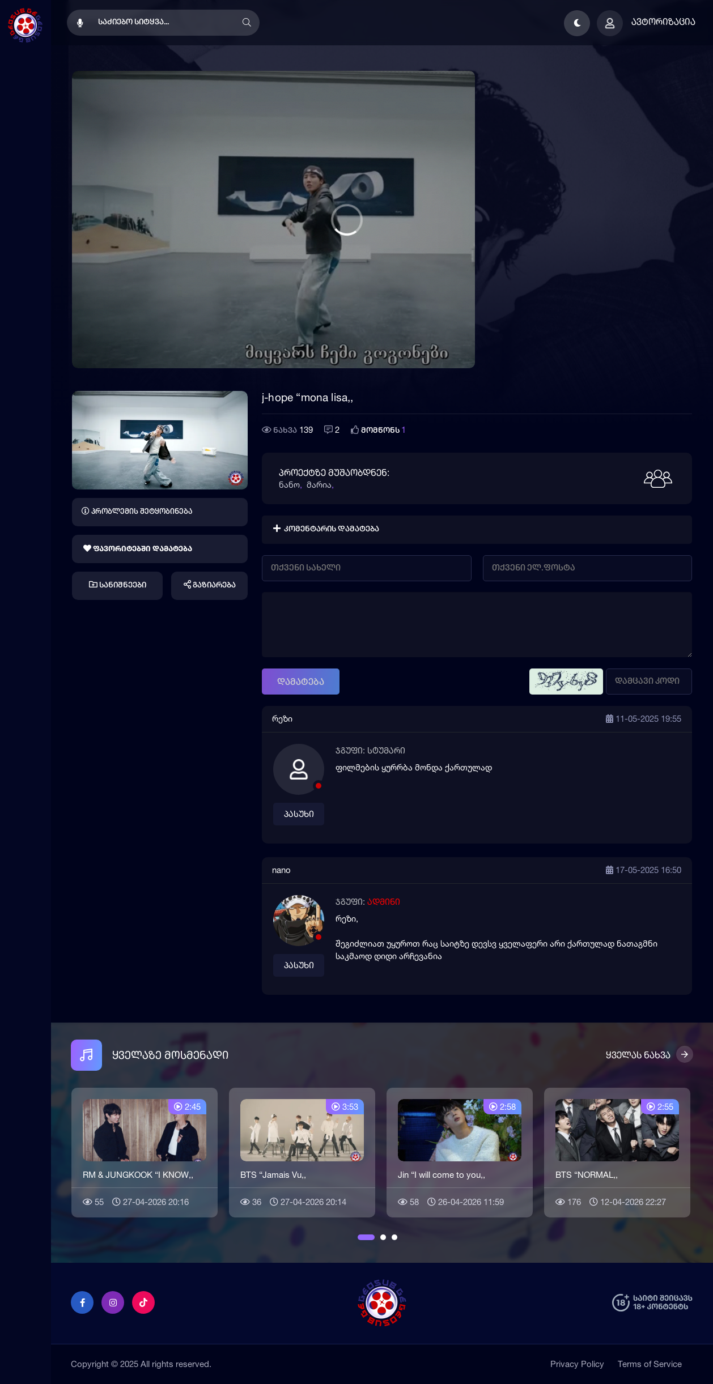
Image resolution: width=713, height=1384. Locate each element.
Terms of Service (650, 1364)
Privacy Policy (577, 1364)
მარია (319, 484)
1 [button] (360, 1237)
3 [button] (394, 1237)
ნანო (289, 484)
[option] (144, 1151)
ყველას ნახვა (638, 1055)
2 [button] (383, 1237)
